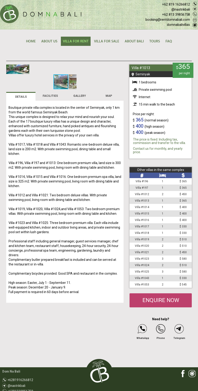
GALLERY (79, 134)
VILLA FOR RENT (76, 41)
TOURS (154, 41)
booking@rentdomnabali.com (167, 20)
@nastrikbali (180, 9)
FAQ (168, 41)
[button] (119, 68)
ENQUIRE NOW (160, 300)
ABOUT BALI (134, 41)
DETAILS (21, 135)
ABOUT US (49, 41)
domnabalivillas (178, 25)
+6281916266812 (20, 380)
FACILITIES (50, 134)
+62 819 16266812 (176, 4)
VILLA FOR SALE (106, 41)
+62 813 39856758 (176, 14)
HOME (31, 41)
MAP (109, 134)
